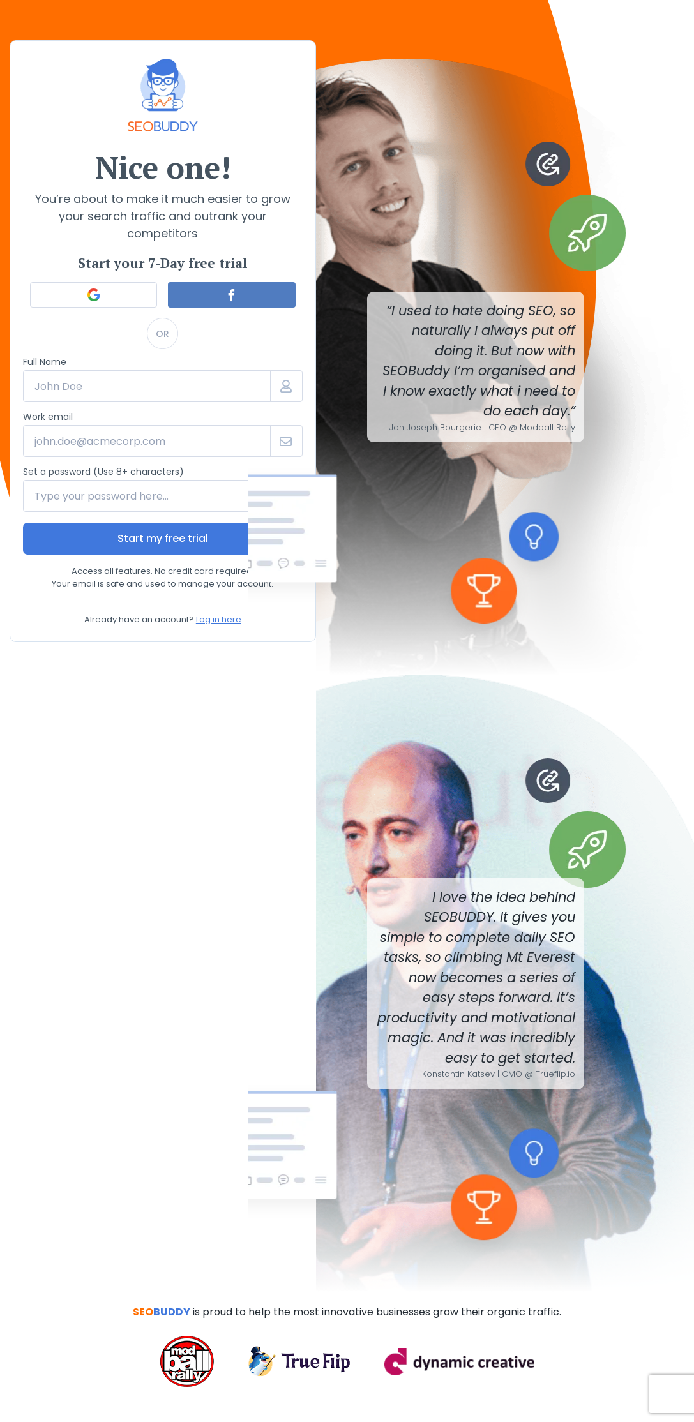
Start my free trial (162, 538)
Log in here (218, 619)
